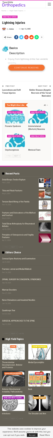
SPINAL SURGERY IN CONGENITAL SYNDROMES (21, 279)
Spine (13, 346)
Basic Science (39, 398)
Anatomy (39, 373)
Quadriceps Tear (8, 310)
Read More (45, 435)
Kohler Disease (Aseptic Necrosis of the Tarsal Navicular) (40, 93)
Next (17, 156)
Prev (9, 156)
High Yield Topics (10, 17)
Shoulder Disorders (13, 373)
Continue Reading (26, 67)
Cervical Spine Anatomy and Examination (18, 258)
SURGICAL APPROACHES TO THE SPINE (18, 321)
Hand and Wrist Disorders (14, 398)
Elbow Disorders (39, 346)
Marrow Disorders (9, 290)
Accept (32, 435)
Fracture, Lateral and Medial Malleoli (16, 269)
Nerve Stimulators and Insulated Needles (18, 300)
